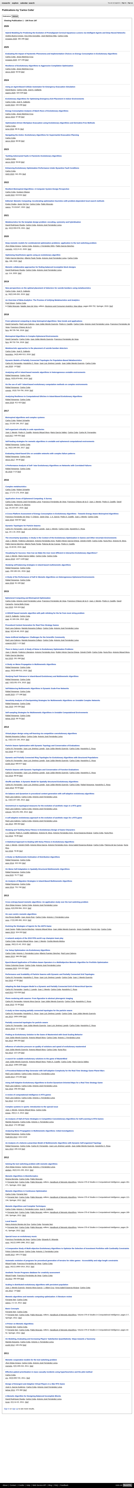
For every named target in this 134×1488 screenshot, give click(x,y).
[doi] (26, 39)
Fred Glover (10, 303)
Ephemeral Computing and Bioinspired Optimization (27, 598)
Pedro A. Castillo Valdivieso (27, 833)
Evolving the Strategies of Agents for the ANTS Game (28, 926)
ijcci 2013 (9, 980)
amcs (7, 671)
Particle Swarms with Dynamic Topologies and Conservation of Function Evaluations (42, 770)
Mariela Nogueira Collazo (32, 628)
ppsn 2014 (9, 788)
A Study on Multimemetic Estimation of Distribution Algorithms (32, 857)
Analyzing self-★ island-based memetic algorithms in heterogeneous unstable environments (45, 372)
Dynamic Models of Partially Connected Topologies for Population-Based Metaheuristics (43, 360)
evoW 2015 (10, 694)
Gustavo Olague (23, 192)
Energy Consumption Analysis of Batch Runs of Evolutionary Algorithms (36, 111)
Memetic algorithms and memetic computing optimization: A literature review (38, 1297)
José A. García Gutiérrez (15, 1387)
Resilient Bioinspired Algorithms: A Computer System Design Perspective (37, 189)
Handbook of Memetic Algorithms (63, 1182)
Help (28, 1485)
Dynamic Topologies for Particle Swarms (22, 526)
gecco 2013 (10, 1029)
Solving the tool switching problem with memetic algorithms (31, 1164)
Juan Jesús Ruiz (28, 917)
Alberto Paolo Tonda (33, 258)
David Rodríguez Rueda (15, 225)
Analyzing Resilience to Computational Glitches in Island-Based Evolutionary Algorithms (43, 396)
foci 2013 (9, 1053)
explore (15, 3)
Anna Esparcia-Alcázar (83, 833)
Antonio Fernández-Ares (45, 541)
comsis (8, 390)
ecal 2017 (9, 436)
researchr (6, 3)
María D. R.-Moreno (22, 505)
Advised (15, 16)
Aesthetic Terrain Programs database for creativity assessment (32, 1273)
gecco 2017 (10, 460)
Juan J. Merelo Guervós (82, 977)
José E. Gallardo (34, 90)
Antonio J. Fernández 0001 (44, 246)
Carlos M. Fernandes (13, 363)
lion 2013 (9, 1041)
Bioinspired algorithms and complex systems (25, 417)
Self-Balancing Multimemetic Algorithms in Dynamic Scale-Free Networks (37, 688)
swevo (8, 207)
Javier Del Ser (23, 204)
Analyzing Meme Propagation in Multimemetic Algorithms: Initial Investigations (39, 1131)
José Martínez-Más (49, 36)
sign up (15, 1409)
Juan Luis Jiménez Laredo (50, 363)
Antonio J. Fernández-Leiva (58, 917)
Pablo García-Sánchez (65, 246)
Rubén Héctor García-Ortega (67, 541)
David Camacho (11, 324)
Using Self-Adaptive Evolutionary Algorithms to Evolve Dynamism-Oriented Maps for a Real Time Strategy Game (54, 1083)
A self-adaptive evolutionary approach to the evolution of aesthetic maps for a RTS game (43, 818)
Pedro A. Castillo (66, 324)
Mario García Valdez (58, 432)
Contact (13, 1485)
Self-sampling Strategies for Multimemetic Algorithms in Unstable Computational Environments (46, 713)
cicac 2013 (9, 1005)
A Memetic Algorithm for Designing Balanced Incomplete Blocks (33, 1396)
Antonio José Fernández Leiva (49, 225)
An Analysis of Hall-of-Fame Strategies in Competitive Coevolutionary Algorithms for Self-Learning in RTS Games (54, 1119)
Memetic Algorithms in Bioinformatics (21, 1176)
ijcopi (7, 1402)
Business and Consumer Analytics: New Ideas (63, 306)
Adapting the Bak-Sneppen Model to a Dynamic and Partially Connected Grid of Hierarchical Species (48, 986)
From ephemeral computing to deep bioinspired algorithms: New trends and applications (43, 321)
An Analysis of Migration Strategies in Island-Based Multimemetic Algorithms (38, 881)
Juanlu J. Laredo (30, 989)
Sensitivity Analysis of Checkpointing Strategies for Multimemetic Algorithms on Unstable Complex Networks (52, 700)
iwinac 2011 (10, 1390)
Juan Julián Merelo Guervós (46, 324)
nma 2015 (9, 875)
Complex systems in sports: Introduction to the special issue (31, 1107)
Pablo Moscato (47, 204)
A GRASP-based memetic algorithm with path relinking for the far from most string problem (44, 613)
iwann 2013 (10, 932)
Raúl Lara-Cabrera (26, 324)
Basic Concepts (12, 1309)
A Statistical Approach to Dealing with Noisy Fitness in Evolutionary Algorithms (39, 842)
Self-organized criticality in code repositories (24, 429)
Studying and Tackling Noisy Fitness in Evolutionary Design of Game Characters (40, 830)
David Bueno (10, 90)
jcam (7, 571)
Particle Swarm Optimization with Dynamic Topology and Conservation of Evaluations (42, 746)
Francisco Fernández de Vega (66, 339)
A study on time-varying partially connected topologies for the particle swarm (38, 1010)
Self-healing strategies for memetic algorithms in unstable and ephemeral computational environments (49, 441)
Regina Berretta (11, 1179)
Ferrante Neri (12, 1182)
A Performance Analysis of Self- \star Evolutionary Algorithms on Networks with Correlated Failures (48, 466)
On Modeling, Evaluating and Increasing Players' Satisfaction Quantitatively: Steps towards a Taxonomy (50, 1339)
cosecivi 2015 (10, 643)
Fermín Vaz (95, 929)
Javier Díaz (44, 517)
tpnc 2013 (9, 1149)
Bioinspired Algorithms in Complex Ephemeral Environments (31, 336)
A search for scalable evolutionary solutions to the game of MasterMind (36, 1059)
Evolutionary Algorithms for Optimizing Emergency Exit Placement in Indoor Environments (44, 99)
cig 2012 (8, 1279)
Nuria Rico (107, 541)
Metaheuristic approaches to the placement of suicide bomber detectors (36, 348)
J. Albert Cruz (48, 1288)
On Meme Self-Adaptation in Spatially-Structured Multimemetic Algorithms (37, 869)
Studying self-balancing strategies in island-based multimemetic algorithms (38, 565)
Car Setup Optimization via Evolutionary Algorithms (27, 950)
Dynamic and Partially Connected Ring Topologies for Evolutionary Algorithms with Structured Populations (51, 758)
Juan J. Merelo (11, 432)
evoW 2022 (10, 195)
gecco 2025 (10, 72)
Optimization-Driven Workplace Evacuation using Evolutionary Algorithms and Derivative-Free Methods (50, 123)
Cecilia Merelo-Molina (56, 941)
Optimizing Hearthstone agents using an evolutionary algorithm (32, 255)
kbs (6, 261)
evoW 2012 (10, 1255)
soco (7, 920)
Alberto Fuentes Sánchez (50, 953)
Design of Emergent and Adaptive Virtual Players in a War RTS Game (35, 1384)
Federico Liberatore (26, 541)
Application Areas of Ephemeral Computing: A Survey (28, 499)
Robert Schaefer (23, 420)
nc (6, 294)
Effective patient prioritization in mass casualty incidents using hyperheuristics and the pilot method (48, 1372)
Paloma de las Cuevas (51, 544)
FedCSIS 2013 (11, 1137)
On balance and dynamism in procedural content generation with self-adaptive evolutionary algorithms (49, 794)
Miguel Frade (10, 1264)
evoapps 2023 (11, 968)
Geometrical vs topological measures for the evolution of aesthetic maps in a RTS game (43, 806)
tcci (6, 508)
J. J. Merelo (10, 833)
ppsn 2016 (9, 520)
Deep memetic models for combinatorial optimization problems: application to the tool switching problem (50, 243)
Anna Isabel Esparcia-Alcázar (80, 845)
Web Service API (39, 1485)
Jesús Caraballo (83, 929)
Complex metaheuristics (15, 487)
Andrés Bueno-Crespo (14, 36)
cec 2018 (9, 366)
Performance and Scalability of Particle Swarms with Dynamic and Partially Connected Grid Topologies (49, 974)
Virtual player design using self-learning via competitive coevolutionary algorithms (41, 733)
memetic (8, 249)
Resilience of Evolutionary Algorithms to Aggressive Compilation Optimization (39, 66)
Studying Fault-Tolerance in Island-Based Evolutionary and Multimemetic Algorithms (41, 676)
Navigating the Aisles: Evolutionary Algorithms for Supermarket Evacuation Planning (42, 135)
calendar (24, 3)
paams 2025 (10, 93)
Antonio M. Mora (119, 541)
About (5, 1485)
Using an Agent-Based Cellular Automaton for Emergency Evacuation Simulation (40, 87)
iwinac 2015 (10, 719)
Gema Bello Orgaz (21, 604)
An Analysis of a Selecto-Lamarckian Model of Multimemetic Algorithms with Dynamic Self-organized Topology (53, 1143)
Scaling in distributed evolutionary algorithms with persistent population (36, 1285)
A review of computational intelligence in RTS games (28, 1095)
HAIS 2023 (9, 174)
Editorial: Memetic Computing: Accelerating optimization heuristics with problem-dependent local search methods (54, 201)
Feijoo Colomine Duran (14, 965)
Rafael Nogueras (12, 375)
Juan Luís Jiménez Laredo (34, 773)
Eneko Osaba (10, 204)
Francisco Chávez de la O (21, 327)
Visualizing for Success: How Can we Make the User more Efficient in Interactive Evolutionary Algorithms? (51, 553)
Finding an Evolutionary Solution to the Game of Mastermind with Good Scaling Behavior (44, 1035)
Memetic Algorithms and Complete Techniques (25, 1206)
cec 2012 (9, 1291)
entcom (8, 812)
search (31, 3)
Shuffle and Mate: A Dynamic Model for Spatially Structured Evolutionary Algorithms (41, 782)
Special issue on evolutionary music (21, 1236)
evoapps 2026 (11, 39)
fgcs (7, 330)
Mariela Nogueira (12, 1122)
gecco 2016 (10, 559)
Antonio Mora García (38, 845)
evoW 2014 (10, 764)
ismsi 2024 (9, 129)
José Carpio (10, 929)
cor (6, 273)
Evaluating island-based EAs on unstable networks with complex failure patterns (40, 454)
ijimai (7, 631)
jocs (7, 423)
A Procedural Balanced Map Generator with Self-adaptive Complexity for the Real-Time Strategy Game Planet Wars (54, 1071)
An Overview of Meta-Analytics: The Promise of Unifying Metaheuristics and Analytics (42, 300)
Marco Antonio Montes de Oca (17, 1224)
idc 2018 (8, 472)
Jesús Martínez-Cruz (24, 57)
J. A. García (54, 517)
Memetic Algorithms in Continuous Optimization (26, 1191)
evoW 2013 (10, 1077)
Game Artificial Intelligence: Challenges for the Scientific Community (35, 637)
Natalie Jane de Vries (29, 306)
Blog (50, 1485)
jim (6, 228)
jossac (8, 944)
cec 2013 (9, 1017)
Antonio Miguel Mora (41, 432)
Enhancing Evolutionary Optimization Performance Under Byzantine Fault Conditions (42, 168)
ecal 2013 (9, 992)
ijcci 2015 (9, 607)
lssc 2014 (9, 1089)
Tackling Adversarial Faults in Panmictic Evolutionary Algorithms (33, 156)
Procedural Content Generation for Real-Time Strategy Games (32, 625)
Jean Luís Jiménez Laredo (34, 761)
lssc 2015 (9, 707)
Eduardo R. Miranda (50, 1239)
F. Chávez (35, 517)
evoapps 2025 (11, 60)
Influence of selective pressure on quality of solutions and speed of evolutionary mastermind (45, 1047)
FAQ (56, 1485)
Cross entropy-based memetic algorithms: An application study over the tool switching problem (46, 902)
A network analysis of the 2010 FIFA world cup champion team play (34, 938)
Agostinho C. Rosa (30, 363)
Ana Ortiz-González (32, 36)
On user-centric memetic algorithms (20, 914)
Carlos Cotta (63, 36)
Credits (21, 1485)
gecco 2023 (10, 162)
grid (6, 682)
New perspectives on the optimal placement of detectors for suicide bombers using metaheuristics (48, 288)
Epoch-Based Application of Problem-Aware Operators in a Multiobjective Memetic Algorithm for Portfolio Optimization (56, 962)
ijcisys (7, 908)
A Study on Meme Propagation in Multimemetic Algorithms (30, 664)
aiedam (8, 1170)
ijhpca (7, 378)
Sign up (130, 3)
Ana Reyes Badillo (12, 917)
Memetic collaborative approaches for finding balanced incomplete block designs (40, 267)
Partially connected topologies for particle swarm (26, 1022)
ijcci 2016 (9, 752)
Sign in (124, 3)
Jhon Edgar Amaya (13, 246)
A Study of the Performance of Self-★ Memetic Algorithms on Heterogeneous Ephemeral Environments (49, 577)
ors (6, 1378)
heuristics (9, 354)
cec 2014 (9, 824)
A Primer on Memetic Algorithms (19, 1324)
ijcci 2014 (9, 776)
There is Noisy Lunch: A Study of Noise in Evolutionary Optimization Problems (39, 649)
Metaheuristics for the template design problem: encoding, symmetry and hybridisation (43, 222)
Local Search (11, 1221)
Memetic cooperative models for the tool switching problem (31, 1360)
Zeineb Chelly (85, 541)
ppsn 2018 (9, 403)
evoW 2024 (10, 105)
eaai (7, 619)
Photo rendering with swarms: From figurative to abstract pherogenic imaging (39, 998)
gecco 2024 (10, 117)
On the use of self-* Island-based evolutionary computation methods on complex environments (46, 384)
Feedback (64, 1485)
